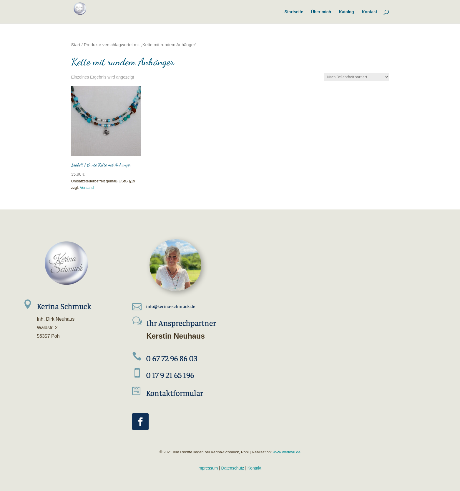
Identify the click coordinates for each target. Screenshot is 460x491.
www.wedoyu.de (286, 452)
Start (75, 44)
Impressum (207, 468)
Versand (87, 187)
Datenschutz (232, 468)
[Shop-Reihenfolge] (356, 77)
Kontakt (254, 468)
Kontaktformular (174, 393)
